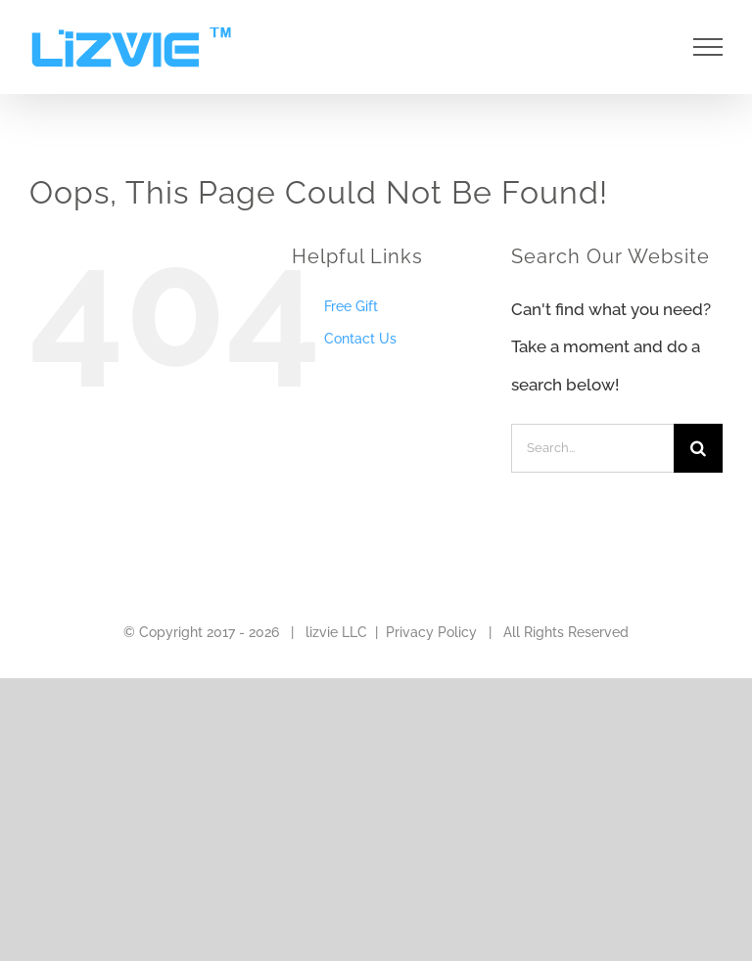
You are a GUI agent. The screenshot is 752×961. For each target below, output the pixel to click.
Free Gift (351, 306)
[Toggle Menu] (708, 47)
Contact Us (360, 338)
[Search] (698, 448)
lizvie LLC (336, 632)
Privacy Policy (431, 632)
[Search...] (592, 448)
